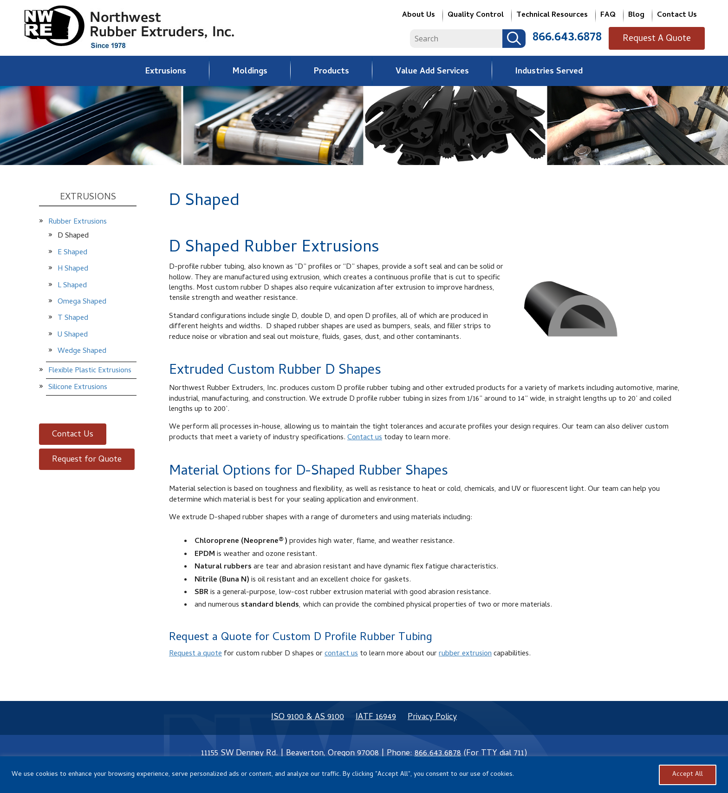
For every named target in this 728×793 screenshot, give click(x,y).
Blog (636, 16)
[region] (364, 774)
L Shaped (72, 286)
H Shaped (73, 269)
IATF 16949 (376, 717)
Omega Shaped (82, 302)
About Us (418, 16)
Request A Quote (660, 39)
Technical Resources (552, 16)
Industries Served (549, 72)
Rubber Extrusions (77, 222)
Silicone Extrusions (77, 388)
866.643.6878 (574, 38)
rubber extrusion (465, 654)
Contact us (364, 438)
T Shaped (73, 318)
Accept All (687, 774)
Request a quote (195, 654)
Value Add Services (432, 72)
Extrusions (165, 72)
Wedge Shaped (82, 351)
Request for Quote (87, 460)
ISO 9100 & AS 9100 (307, 717)
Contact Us (677, 16)
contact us (341, 654)
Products (331, 72)
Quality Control (476, 16)
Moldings (250, 72)
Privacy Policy (432, 717)
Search (521, 38)
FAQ (608, 16)
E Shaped (72, 253)
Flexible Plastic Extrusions (89, 371)
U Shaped (73, 335)
